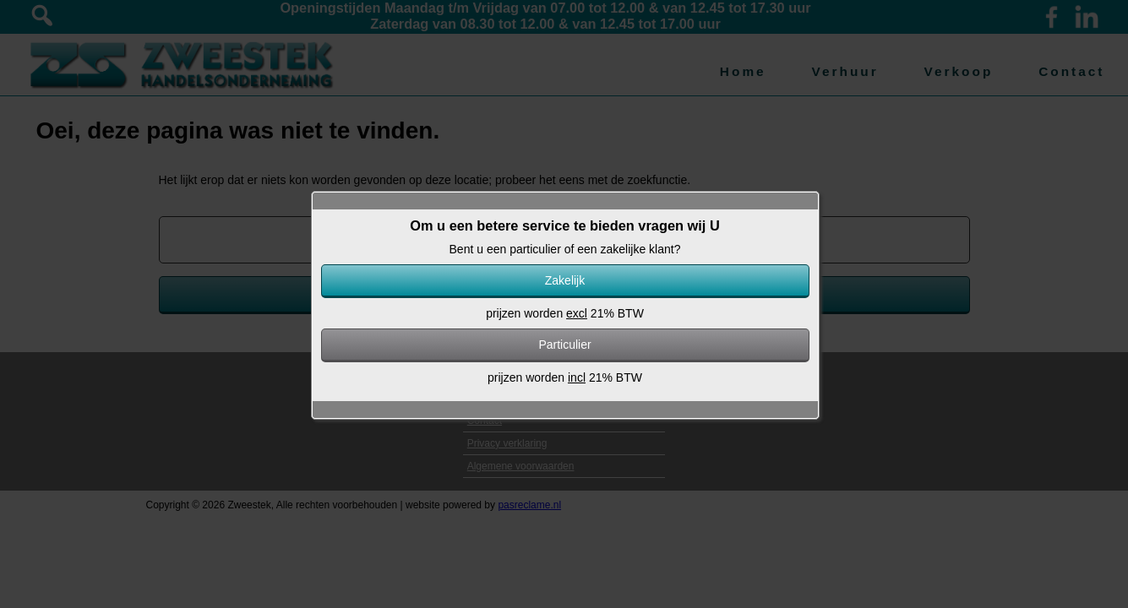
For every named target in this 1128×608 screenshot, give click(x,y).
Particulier (564, 344)
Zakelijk (565, 280)
